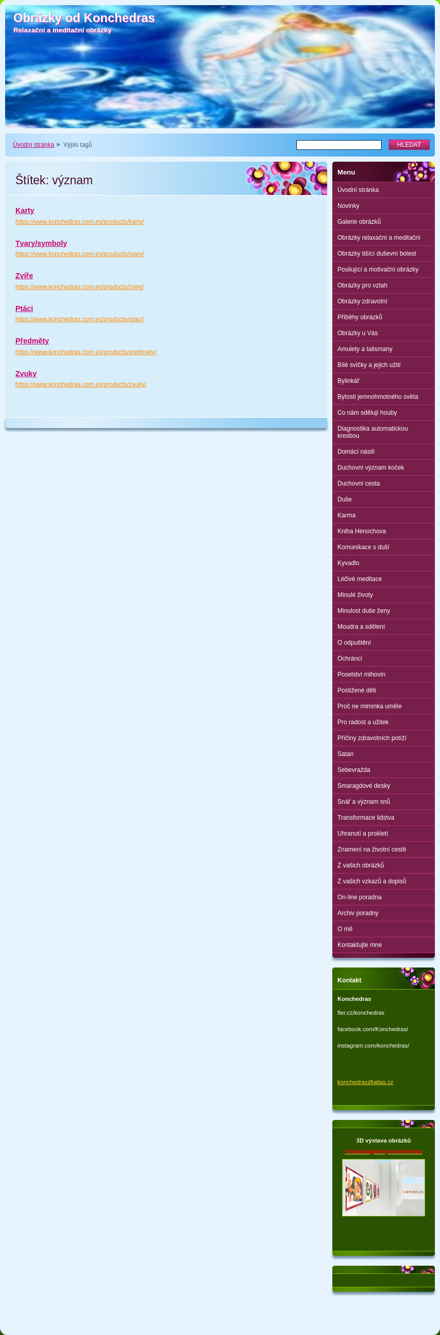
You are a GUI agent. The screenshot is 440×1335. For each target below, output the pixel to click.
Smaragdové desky (363, 785)
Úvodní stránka (33, 144)
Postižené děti (356, 690)
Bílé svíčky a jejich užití (369, 365)
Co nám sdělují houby (367, 412)
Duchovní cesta (358, 483)
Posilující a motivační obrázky (377, 269)
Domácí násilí (356, 451)
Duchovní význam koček (370, 467)
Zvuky (26, 374)
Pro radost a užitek (363, 722)
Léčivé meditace (359, 579)
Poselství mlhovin (361, 674)
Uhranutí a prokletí (362, 833)
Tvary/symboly (41, 243)
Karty (24, 210)
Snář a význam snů (363, 801)
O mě (344, 929)
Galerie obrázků (359, 221)
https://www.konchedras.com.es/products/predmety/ (85, 352)
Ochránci (349, 658)
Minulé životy (355, 594)
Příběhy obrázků (359, 317)
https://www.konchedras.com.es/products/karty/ (79, 221)
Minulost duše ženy (363, 610)
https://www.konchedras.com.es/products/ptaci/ (79, 319)
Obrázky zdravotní (362, 301)
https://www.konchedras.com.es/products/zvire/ (79, 287)
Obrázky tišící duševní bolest (376, 253)
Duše (344, 499)
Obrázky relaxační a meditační (379, 237)
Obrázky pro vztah (362, 285)
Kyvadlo (348, 563)
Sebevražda (353, 769)
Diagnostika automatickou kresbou (372, 432)
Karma (346, 515)
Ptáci (24, 308)
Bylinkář (348, 380)
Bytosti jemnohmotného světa (377, 396)
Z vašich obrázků (360, 865)
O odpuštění (354, 642)
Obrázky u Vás (357, 333)
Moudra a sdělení (361, 626)
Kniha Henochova (361, 531)
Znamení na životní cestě (371, 849)
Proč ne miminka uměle (369, 706)
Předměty (32, 341)
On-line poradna (359, 897)
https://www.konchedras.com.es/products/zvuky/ (80, 384)
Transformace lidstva (365, 817)
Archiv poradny (357, 913)
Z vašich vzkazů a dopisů (371, 881)
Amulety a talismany (364, 349)
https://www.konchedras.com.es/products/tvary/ (79, 254)
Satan (345, 754)
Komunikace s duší (363, 547)
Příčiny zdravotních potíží (372, 738)
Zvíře (24, 276)
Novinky (348, 205)
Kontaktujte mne (359, 945)
